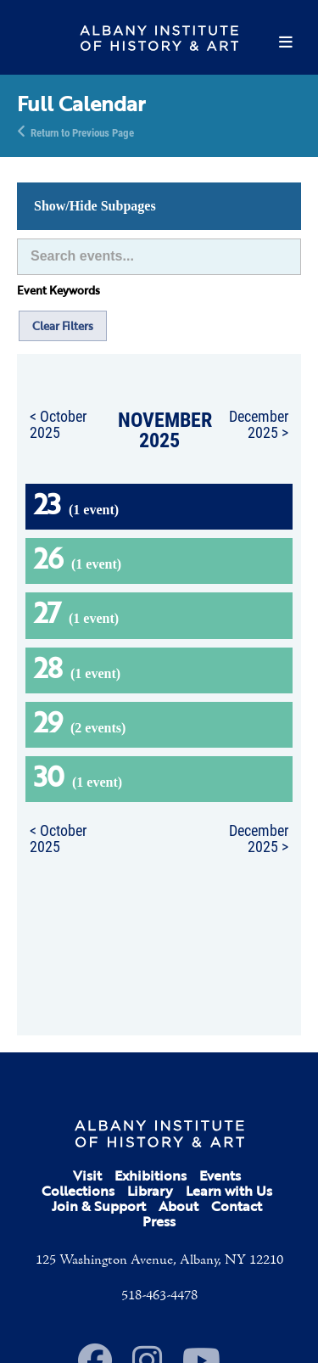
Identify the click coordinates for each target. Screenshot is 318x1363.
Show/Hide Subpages (95, 206)
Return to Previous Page (82, 131)
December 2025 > (258, 424)
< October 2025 (58, 424)
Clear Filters (62, 325)
